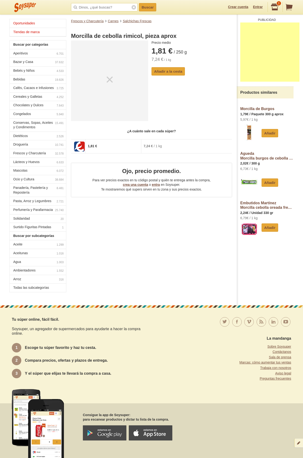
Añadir (270, 133)
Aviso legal (283, 373)
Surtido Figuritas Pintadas (38, 227)
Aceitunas (38, 253)
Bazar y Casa (38, 62)
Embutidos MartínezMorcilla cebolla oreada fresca (267, 205)
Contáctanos (281, 352)
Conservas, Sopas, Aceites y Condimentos (38, 125)
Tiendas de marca (26, 32)
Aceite (38, 244)
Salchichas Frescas (137, 21)
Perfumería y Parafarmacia (38, 210)
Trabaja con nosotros (275, 368)
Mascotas (38, 171)
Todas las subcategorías (31, 287)
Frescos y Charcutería (87, 21)
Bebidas (38, 79)
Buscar (148, 7)
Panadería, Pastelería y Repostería (38, 190)
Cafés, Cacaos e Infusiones (38, 88)
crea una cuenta (135, 185)
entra (156, 185)
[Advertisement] (269, 52)
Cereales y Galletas (38, 97)
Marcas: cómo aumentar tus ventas (265, 362)
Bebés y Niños (38, 71)
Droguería (38, 144)
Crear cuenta (238, 7)
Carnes (113, 21)
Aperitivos (38, 53)
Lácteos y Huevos (38, 162)
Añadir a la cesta (168, 71)
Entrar (258, 7)
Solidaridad (38, 219)
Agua (38, 262)
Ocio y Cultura (38, 179)
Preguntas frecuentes (275, 378)
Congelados (38, 114)
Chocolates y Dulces (38, 105)
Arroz (38, 279)
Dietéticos (38, 136)
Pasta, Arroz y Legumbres (38, 201)
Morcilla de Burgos (257, 109)
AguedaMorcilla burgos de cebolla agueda (267, 155)
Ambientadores (38, 270)
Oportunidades (24, 23)
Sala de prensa (280, 357)
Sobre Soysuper (279, 346)
